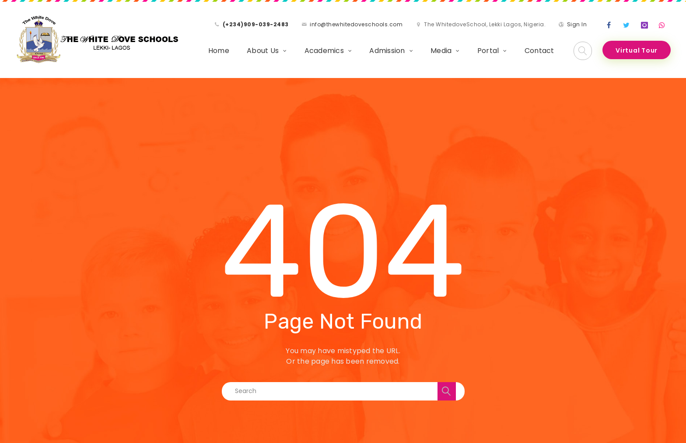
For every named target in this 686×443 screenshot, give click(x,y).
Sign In (577, 24)
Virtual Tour (637, 50)
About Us (263, 51)
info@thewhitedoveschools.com (356, 24)
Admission (387, 51)
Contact (539, 51)
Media (441, 51)
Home (218, 51)
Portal (488, 51)
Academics (324, 51)
